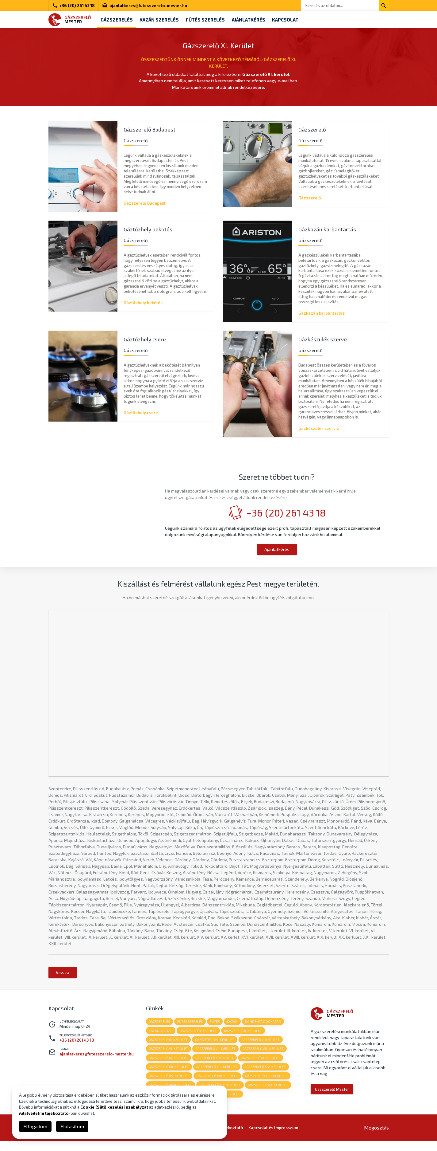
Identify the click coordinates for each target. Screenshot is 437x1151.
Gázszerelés (117, 19)
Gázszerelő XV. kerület (169, 1085)
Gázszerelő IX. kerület (169, 1066)
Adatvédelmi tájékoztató (44, 1113)
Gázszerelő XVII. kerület (268, 1085)
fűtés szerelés (191, 1028)
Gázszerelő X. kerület (216, 1066)
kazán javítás (161, 1037)
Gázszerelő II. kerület (245, 1037)
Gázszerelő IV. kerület (216, 1047)
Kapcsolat (293, 19)
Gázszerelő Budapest (145, 202)
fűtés (217, 1028)
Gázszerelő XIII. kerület (218, 1075)
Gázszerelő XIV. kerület (267, 1075)
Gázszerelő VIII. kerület (265, 1056)
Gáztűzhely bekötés (143, 302)
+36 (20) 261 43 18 (73, 5)
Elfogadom (35, 1126)
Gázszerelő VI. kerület (169, 1056)
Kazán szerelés (162, 19)
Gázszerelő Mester (332, 1095)
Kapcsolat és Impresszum (273, 1137)
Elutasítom (72, 1126)
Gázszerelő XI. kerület (262, 1066)
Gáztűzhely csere (141, 413)
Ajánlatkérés (254, 19)
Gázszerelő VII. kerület (217, 1056)
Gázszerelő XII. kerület (169, 1075)
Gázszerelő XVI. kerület (218, 1085)
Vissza (62, 978)
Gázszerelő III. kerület (168, 1047)
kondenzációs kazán (266, 1028)
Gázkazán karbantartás (321, 313)
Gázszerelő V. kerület (262, 1047)
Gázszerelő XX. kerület (270, 1094)
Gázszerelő (309, 197)
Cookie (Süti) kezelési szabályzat (114, 1107)
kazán (235, 1028)
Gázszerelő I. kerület (199, 1037)
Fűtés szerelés (209, 19)
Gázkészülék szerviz (318, 428)
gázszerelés (160, 1028)
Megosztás (376, 1138)
